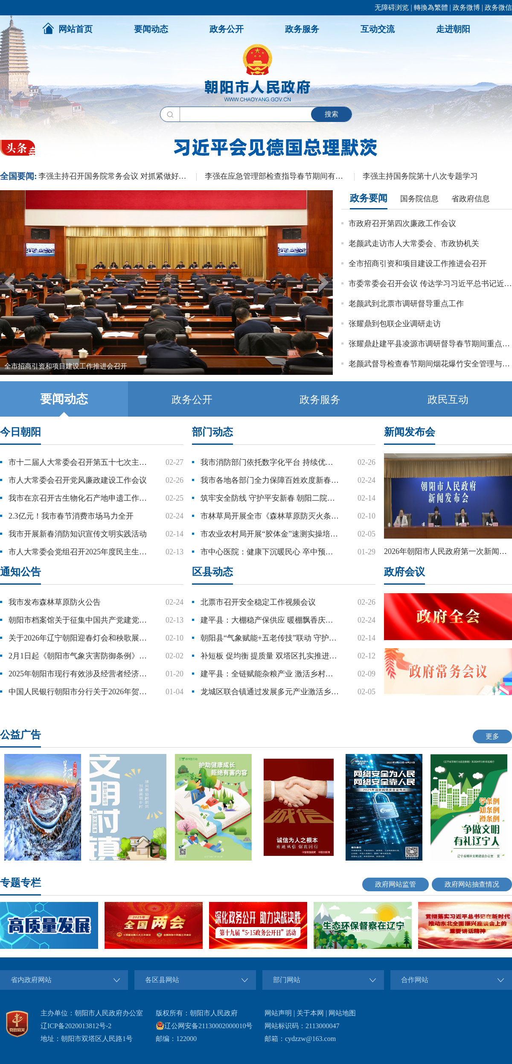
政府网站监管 (395, 884)
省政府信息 (470, 198)
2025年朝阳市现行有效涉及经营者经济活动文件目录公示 (78, 674)
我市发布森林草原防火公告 (55, 602)
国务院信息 (419, 198)
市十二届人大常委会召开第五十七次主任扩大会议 (78, 462)
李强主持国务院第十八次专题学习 (420, 176)
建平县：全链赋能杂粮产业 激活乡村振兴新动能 (270, 674)
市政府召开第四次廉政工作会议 (402, 223)
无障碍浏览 (392, 7)
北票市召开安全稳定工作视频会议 (258, 602)
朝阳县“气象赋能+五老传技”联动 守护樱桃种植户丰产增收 (270, 638)
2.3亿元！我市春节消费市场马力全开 (71, 516)
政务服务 (302, 29)
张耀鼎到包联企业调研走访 (395, 323)
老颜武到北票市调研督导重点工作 (406, 303)
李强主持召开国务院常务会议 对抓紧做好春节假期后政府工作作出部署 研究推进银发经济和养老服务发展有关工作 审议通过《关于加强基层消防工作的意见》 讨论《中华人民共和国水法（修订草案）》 (117, 176)
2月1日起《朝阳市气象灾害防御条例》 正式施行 (78, 656)
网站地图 (342, 1013)
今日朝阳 (20, 432)
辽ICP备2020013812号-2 (76, 1025)
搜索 (331, 114)
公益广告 (20, 734)
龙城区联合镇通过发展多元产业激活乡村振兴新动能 (270, 691)
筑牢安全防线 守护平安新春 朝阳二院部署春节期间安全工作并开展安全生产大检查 (270, 498)
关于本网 (310, 1013)
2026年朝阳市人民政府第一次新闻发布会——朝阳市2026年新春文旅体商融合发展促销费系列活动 (448, 551)
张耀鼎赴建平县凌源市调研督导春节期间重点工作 (430, 343)
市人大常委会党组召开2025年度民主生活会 (78, 552)
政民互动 (448, 399)
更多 (492, 736)
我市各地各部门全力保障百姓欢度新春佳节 (270, 480)
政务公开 (226, 29)
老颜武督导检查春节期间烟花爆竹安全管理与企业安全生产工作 (430, 363)
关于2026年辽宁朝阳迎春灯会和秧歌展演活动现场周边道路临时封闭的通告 (78, 638)
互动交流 (378, 29)
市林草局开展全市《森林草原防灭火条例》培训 (270, 516)
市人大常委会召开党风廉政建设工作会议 (78, 480)
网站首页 (67, 28)
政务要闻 (368, 198)
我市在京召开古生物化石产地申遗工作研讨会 (78, 498)
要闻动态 (151, 29)
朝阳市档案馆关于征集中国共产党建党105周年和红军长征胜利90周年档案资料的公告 (78, 620)
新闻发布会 (409, 432)
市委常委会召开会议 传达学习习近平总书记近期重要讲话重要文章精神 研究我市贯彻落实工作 (430, 283)
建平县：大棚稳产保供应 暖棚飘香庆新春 (270, 620)
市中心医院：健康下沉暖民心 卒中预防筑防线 (270, 552)
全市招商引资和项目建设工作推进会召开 (418, 263)
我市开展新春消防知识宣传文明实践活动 (78, 534)
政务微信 (498, 7)
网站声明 (278, 1013)
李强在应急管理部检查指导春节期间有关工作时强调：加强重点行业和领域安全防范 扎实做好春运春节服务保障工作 (279, 176)
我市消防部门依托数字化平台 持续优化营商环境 (270, 462)
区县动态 (212, 571)
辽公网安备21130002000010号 (204, 1025)
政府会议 (404, 571)
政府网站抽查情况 (472, 884)
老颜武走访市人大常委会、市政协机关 (414, 243)
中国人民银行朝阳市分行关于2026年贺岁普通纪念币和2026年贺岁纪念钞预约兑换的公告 (78, 691)
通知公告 (20, 571)
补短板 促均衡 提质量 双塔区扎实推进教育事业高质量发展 (270, 656)
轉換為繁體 (431, 7)
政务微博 (466, 7)
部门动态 (212, 432)
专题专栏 (20, 882)
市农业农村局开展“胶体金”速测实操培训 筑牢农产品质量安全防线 (270, 534)
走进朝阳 (453, 29)
